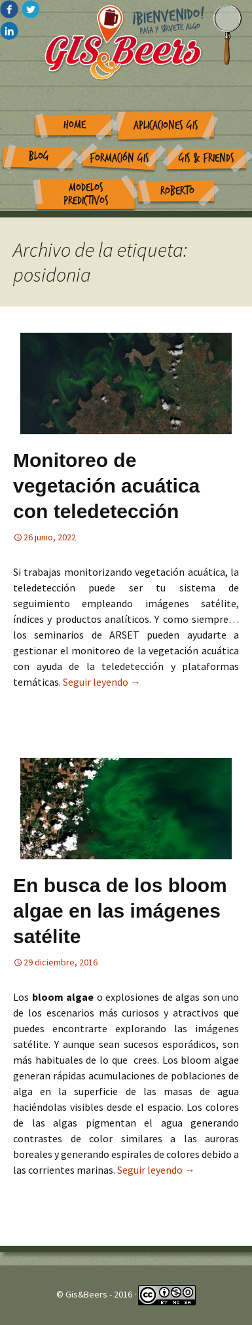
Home (74, 125)
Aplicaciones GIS (166, 125)
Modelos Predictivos (86, 194)
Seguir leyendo (102, 681)
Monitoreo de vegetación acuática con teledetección (106, 485)
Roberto (177, 191)
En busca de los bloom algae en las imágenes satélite (120, 910)
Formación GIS (119, 158)
